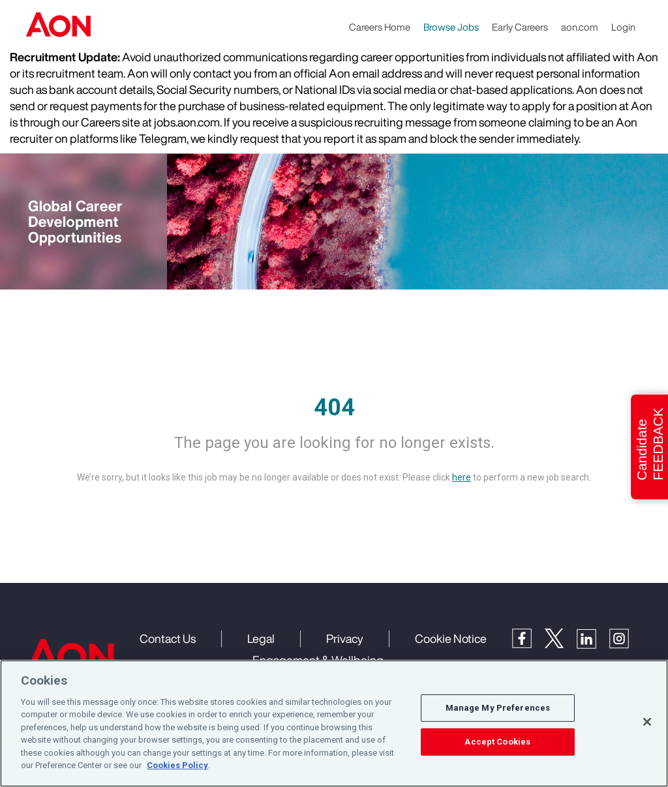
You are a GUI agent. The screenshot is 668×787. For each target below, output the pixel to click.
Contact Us (168, 638)
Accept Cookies (497, 742)
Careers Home (379, 27)
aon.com (579, 27)
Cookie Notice (451, 638)
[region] (334, 723)
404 (334, 407)
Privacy (344, 638)
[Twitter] (561, 637)
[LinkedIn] (593, 638)
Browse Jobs (451, 27)
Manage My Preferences (498, 708)
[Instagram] (625, 638)
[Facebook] (528, 637)
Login (623, 27)
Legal (261, 638)
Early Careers (520, 27)
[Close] (647, 721)
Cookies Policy (177, 765)
